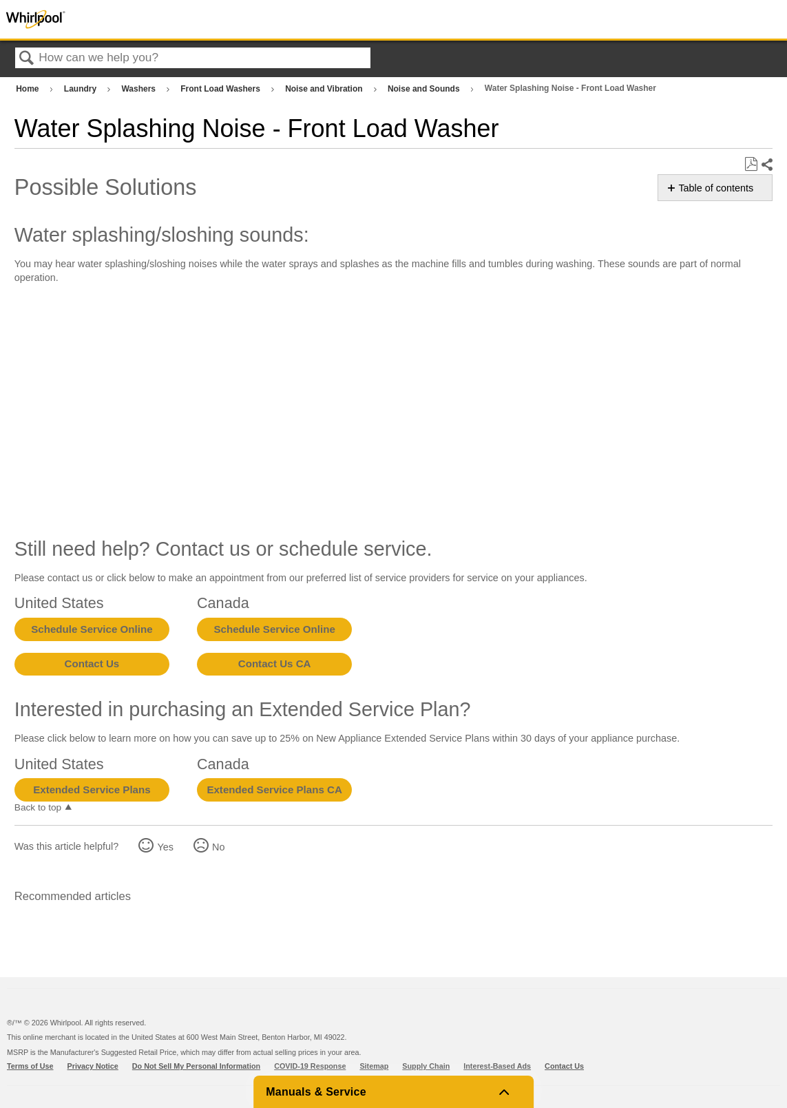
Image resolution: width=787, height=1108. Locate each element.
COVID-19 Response (310, 1066)
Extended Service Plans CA (274, 789)
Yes (165, 847)
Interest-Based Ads (497, 1066)
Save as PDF (750, 164)
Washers (139, 89)
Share (766, 165)
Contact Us (92, 663)
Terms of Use (30, 1066)
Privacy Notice (92, 1066)
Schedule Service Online (91, 629)
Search (26, 59)
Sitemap (373, 1066)
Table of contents (715, 188)
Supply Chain (426, 1066)
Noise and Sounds (425, 89)
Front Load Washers (221, 89)
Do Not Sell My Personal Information (196, 1066)
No (218, 847)
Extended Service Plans (91, 789)
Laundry (81, 89)
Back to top (37, 807)
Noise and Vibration (325, 89)
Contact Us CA (274, 663)
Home (28, 89)
